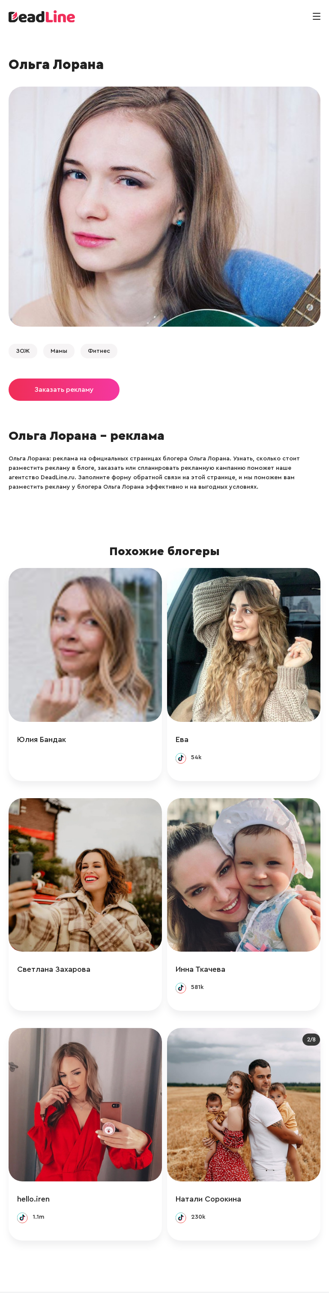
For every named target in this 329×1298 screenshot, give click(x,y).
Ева (190, 730)
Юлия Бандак (41, 730)
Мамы (59, 351)
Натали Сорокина (217, 1173)
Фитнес (99, 351)
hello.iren (33, 1173)
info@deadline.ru (96, 1282)
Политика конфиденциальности (250, 1282)
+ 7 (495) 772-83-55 (162, 1282)
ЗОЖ (23, 351)
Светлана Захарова (53, 951)
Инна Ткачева (209, 951)
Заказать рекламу (64, 389)
